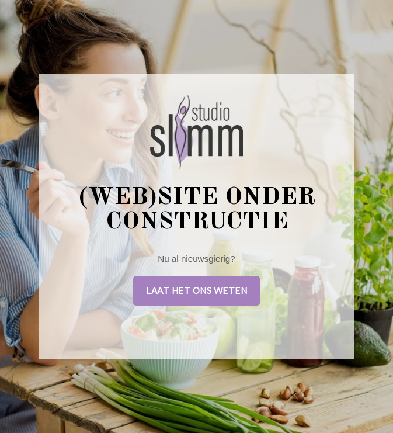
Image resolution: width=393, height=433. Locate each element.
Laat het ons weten (196, 290)
